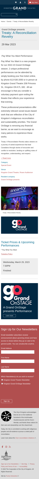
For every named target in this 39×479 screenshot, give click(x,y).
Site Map (24, 464)
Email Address (6, 348)
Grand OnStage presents (10, 180)
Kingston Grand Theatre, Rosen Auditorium (17, 172)
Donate (25, 2)
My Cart (16, 2)
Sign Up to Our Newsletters (10, 464)
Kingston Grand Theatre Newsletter (17, 380)
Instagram (6, 447)
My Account (20, 2)
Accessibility (23, 466)
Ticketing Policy (7, 254)
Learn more (9, 315)
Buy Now (35, 2)
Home (3, 21)
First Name (5, 358)
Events (9, 21)
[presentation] (17, 393)
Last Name (5, 367)
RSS (10, 447)
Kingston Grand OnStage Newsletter (17, 384)
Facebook (3, 447)
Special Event (6, 165)
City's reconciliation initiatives (25, 438)
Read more (7, 158)
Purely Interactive (12, 476)
